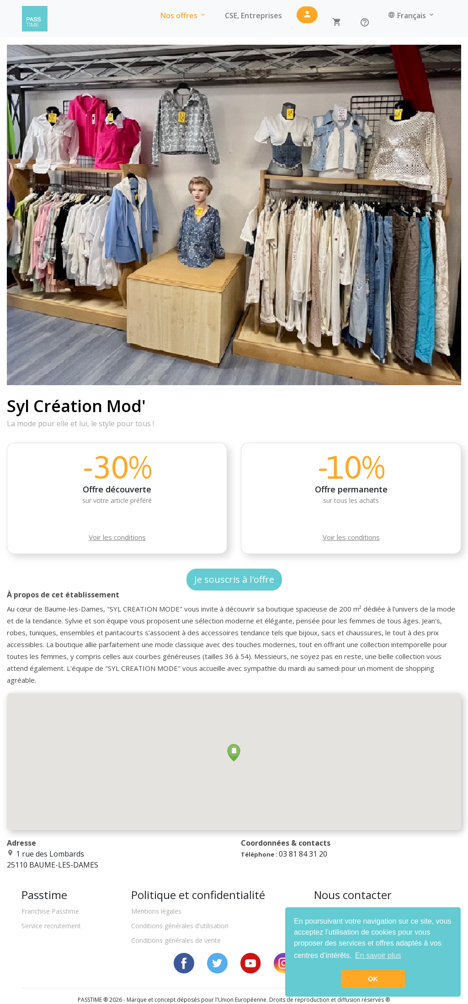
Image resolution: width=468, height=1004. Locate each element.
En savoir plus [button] (378, 955)
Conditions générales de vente (176, 940)
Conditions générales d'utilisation (180, 925)
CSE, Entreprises (253, 15)
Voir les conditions (117, 537)
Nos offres (183, 15)
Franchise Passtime (50, 911)
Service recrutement (51, 925)
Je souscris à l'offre (234, 579)
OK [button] (373, 979)
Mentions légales (156, 911)
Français (411, 15)
